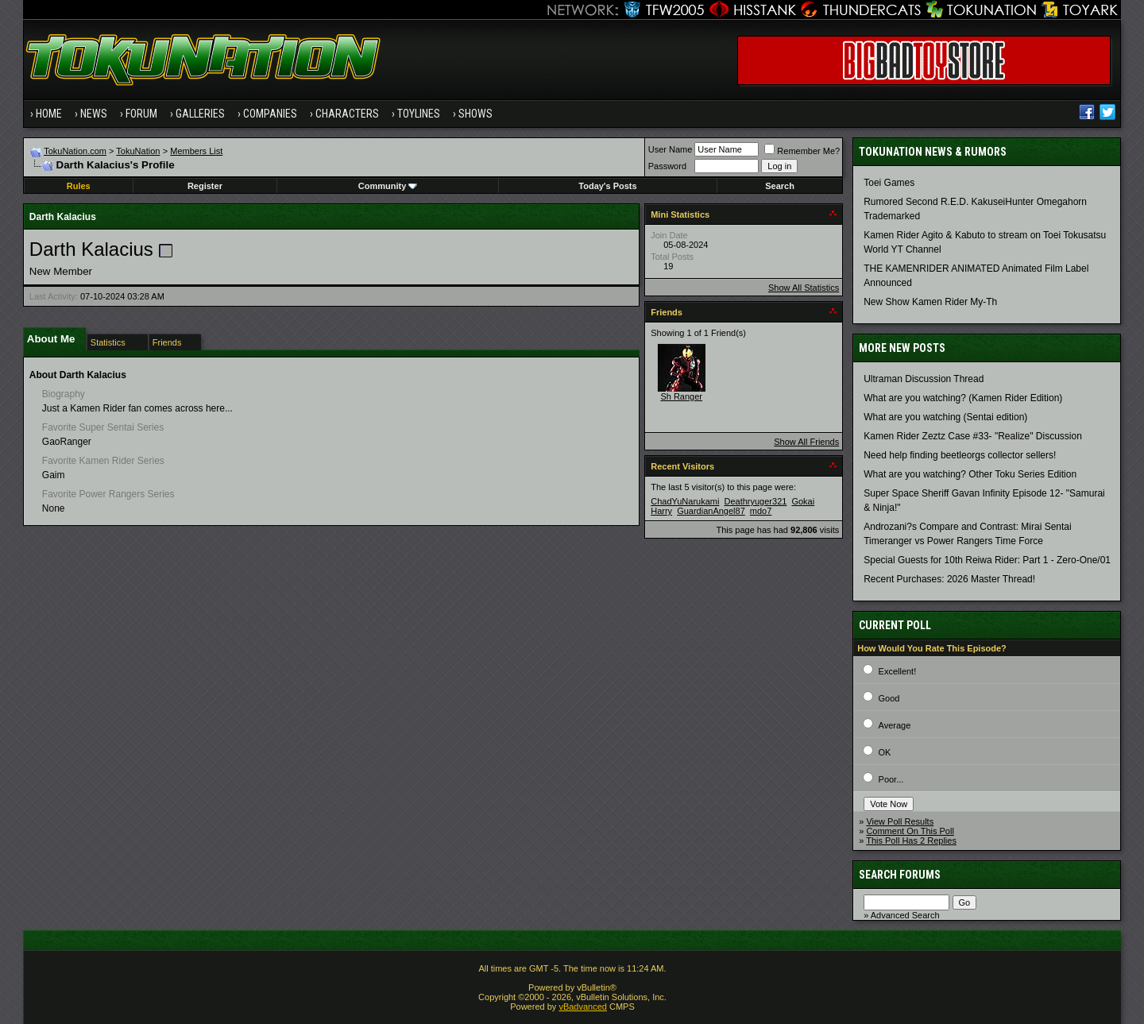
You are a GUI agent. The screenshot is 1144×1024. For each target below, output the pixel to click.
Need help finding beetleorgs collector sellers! (960, 455)
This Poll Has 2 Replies (911, 840)
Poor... (891, 779)
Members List (196, 151)
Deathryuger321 (755, 501)
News (93, 113)
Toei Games (889, 182)
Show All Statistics (803, 287)
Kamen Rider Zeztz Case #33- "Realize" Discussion (973, 436)
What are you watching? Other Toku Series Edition (970, 474)
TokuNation (138, 151)
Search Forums (900, 874)
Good (889, 698)
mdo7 (761, 511)
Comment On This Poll (909, 831)
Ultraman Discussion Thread (924, 378)
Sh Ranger (681, 396)
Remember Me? (802, 151)
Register (204, 186)
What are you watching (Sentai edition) (945, 417)
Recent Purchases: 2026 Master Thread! (949, 579)
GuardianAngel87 (711, 511)
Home (49, 113)
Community (388, 186)
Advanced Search (905, 915)
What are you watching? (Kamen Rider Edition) (963, 398)
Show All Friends (806, 441)
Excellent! (898, 671)
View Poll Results (899, 821)
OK (885, 752)
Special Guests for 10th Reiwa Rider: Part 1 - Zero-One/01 (987, 560)
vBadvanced (582, 1006)
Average (895, 725)
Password (667, 166)
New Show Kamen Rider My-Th (930, 301)
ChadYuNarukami (685, 501)
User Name (670, 149)
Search (779, 186)
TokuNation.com (75, 151)
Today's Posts (607, 186)
